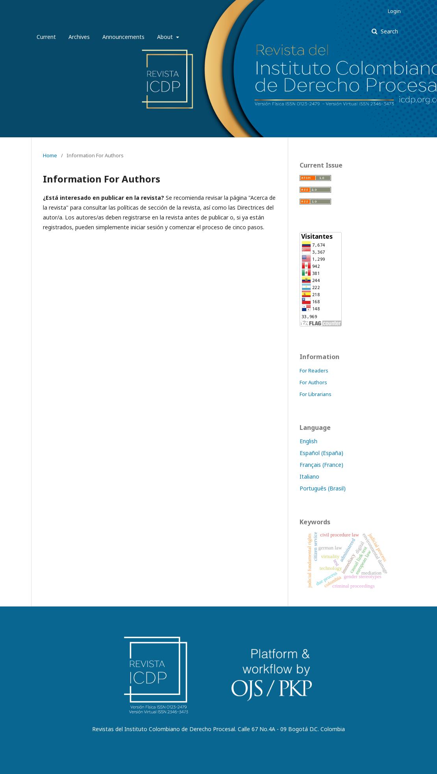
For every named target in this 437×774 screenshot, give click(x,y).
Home (50, 155)
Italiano (309, 476)
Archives (79, 37)
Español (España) (321, 453)
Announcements (123, 37)
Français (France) (321, 464)
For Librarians (315, 394)
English (308, 441)
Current (46, 37)
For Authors (313, 382)
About (165, 37)
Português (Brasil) (323, 488)
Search (388, 31)
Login (394, 11)
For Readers (314, 370)
